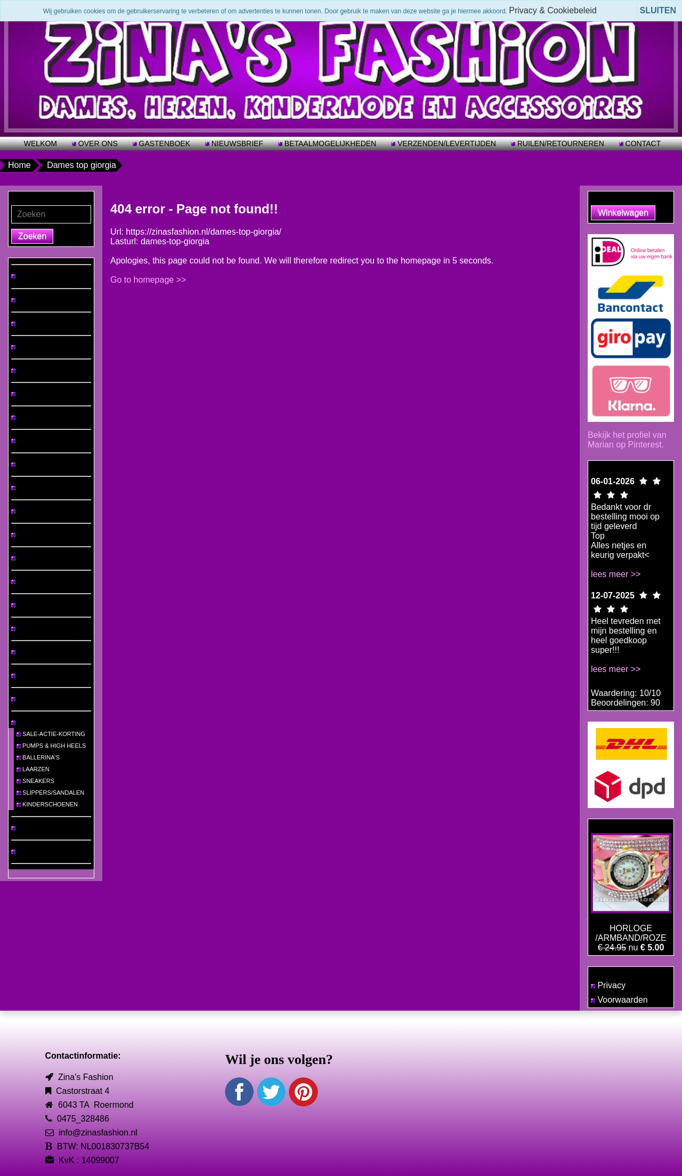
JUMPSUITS (30, 511)
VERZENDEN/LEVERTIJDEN (445, 143)
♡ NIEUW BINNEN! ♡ (43, 276)
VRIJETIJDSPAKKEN (42, 464)
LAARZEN (33, 769)
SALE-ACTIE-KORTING (51, 734)
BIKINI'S (25, 628)
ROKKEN (26, 440)
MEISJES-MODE (36, 828)
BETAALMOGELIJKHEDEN (329, 143)
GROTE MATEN (35, 300)
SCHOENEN (30, 722)
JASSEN (25, 534)
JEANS (23, 393)
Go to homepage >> (148, 279)
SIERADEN (29, 652)
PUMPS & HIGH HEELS (51, 745)
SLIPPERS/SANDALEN (50, 792)
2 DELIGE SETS (35, 487)
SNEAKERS (35, 781)
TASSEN (25, 675)
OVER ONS (97, 143)
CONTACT (642, 143)
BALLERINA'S (38, 757)
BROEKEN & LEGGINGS (47, 417)
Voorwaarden (619, 999)
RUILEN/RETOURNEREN (559, 143)
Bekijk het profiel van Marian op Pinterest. (627, 439)
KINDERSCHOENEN (47, 804)
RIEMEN (25, 698)
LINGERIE (27, 605)
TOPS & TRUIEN (36, 323)
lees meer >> (615, 574)
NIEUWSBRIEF (236, 143)
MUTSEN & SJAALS (41, 581)
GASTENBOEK (163, 143)
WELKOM (40, 143)
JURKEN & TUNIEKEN (44, 370)
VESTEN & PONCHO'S (44, 558)
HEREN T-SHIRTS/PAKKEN (51, 346)
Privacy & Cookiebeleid (553, 10)
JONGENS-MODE (38, 851)
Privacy (608, 985)
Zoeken (32, 236)
